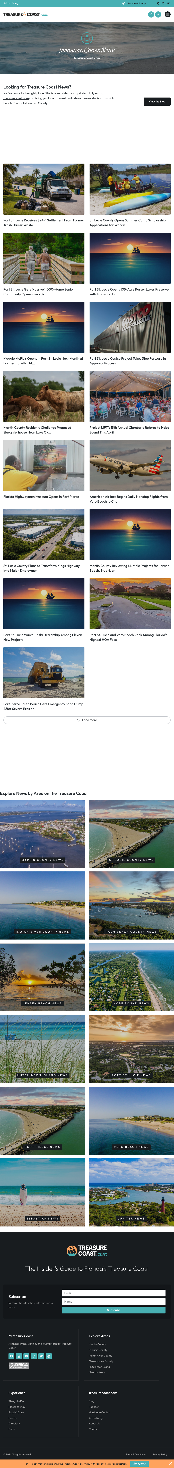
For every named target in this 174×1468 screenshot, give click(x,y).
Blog (91, 1408)
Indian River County (100, 1363)
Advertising (96, 1425)
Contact (94, 1436)
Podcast (94, 1414)
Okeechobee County (101, 1368)
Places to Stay (16, 1414)
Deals (11, 1436)
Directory (14, 1430)
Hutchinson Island (99, 1374)
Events (12, 1425)
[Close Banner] (170, 1464)
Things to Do (16, 1408)
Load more (87, 720)
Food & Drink (16, 1419)
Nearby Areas (97, 1379)
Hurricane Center (99, 1419)
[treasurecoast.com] (167, 14)
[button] (150, 14)
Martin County (97, 1351)
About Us (94, 1430)
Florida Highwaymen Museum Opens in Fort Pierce (41, 497)
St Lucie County (98, 1357)
